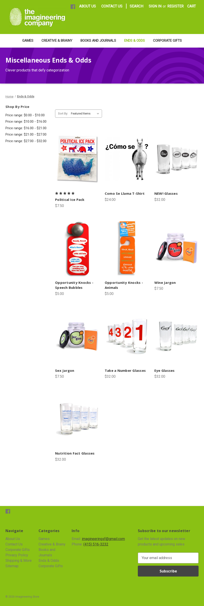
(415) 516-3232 (95, 544)
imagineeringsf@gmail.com (103, 539)
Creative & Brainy (56, 41)
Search (136, 6)
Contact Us (14, 544)
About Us (12, 539)
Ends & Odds (134, 41)
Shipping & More (18, 560)
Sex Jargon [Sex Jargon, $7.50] (64, 370)
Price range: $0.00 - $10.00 (25, 115)
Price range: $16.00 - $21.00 (25, 128)
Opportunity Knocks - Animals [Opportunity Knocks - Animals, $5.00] (124, 285)
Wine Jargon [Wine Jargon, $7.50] (165, 282)
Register (175, 6)
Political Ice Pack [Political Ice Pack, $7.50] (70, 199)
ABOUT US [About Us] (87, 6)
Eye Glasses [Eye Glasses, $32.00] (164, 370)
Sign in (155, 6)
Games (27, 41)
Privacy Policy (16, 555)
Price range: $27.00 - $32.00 (25, 141)
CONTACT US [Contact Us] (111, 6)
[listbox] (86, 113)
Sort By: (63, 113)
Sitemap (12, 566)
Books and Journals (98, 41)
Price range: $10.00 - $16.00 (25, 121)
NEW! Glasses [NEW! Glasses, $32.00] (166, 193)
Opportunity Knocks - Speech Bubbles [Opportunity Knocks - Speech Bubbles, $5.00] (74, 285)
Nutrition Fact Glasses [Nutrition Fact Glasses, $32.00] (75, 453)
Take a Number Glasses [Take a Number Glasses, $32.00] (125, 370)
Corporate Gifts (167, 41)
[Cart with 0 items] (192, 6)
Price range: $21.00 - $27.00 (25, 134)
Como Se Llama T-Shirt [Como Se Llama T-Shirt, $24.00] (125, 193)
